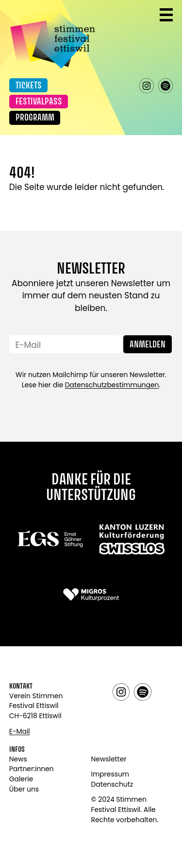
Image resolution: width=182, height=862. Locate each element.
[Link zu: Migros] (91, 594)
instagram (146, 85)
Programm (35, 118)
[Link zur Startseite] (52, 37)
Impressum (110, 774)
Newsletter (109, 759)
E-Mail (19, 731)
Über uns (24, 789)
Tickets (29, 86)
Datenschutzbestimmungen (112, 385)
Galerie (21, 779)
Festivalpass (39, 102)
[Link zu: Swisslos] (132, 538)
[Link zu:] (50, 538)
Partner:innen (31, 769)
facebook (127, 85)
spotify (165, 85)
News (18, 759)
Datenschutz (112, 784)
